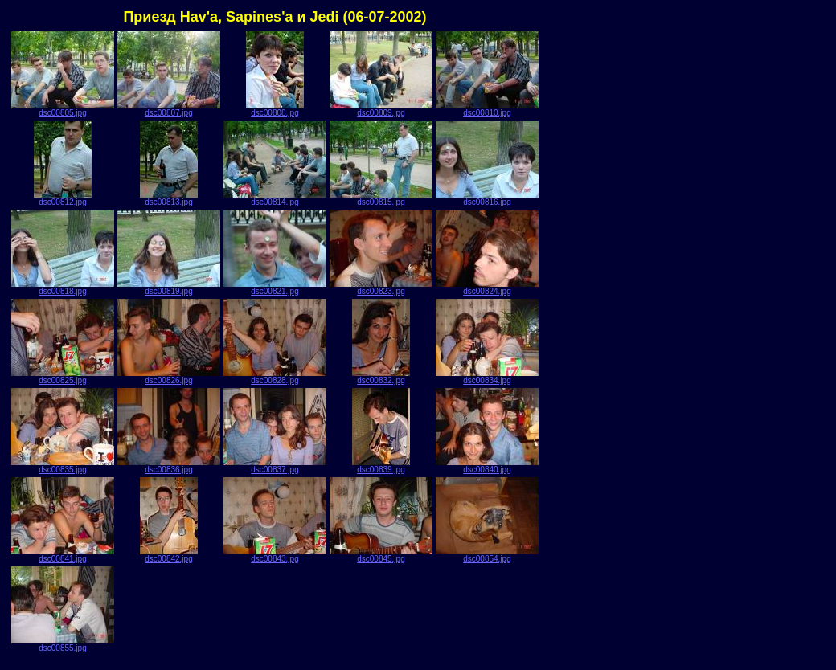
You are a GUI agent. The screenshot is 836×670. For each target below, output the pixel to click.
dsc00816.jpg (487, 198)
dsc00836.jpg (168, 466)
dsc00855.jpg (62, 644)
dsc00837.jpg (274, 466)
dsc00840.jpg (487, 466)
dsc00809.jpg (381, 109)
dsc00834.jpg (487, 377)
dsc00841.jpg (62, 555)
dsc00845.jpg (381, 555)
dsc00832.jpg (381, 377)
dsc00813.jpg (169, 198)
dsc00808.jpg (275, 109)
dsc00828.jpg (274, 377)
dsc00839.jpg (381, 466)
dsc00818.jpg (62, 288)
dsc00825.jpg (62, 377)
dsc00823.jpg (381, 288)
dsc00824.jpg (487, 288)
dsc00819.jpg (168, 288)
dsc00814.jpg (274, 198)
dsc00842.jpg (169, 555)
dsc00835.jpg (62, 466)
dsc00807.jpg (168, 109)
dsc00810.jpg (487, 109)
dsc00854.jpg (487, 555)
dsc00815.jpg (381, 198)
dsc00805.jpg (62, 109)
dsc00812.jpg (63, 198)
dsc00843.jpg (274, 555)
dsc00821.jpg (274, 288)
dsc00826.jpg (168, 377)
